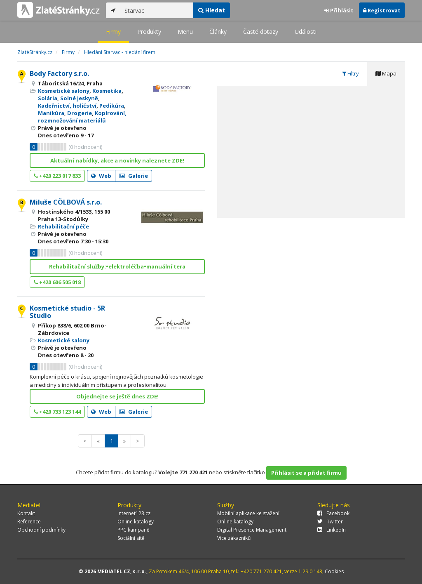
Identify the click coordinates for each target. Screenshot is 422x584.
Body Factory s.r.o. (59, 73)
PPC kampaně (133, 529)
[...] (157, 10)
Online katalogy (135, 521)
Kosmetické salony (63, 90)
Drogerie (79, 113)
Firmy (113, 31)
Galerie (133, 175)
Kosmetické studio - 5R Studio (67, 312)
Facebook (333, 513)
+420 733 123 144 (57, 411)
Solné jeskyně (79, 98)
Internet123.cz (133, 513)
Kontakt (26, 513)
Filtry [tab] (350, 73)
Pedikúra (111, 105)
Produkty (149, 31)
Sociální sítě (131, 538)
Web (101, 175)
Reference (29, 521)
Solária (47, 98)
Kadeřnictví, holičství (67, 105)
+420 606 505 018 (57, 282)
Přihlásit (339, 10)
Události (305, 31)
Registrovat (382, 10)
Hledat (211, 10)
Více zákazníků (234, 538)
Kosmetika (107, 90)
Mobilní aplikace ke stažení (248, 513)
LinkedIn (331, 529)
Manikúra (51, 113)
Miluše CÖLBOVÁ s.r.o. (66, 202)
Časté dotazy (260, 31)
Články (218, 31)
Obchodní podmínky (41, 529)
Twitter (330, 521)
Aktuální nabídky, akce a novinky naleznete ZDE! (117, 160)
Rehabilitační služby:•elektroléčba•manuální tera (117, 266)
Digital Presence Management (251, 529)
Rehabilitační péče (63, 226)
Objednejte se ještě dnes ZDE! (117, 396)
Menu (185, 31)
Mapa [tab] (385, 73)
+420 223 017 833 (57, 175)
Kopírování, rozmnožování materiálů (82, 116)
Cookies (334, 571)
